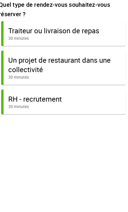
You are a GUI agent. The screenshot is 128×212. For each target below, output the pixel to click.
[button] (63, 33)
